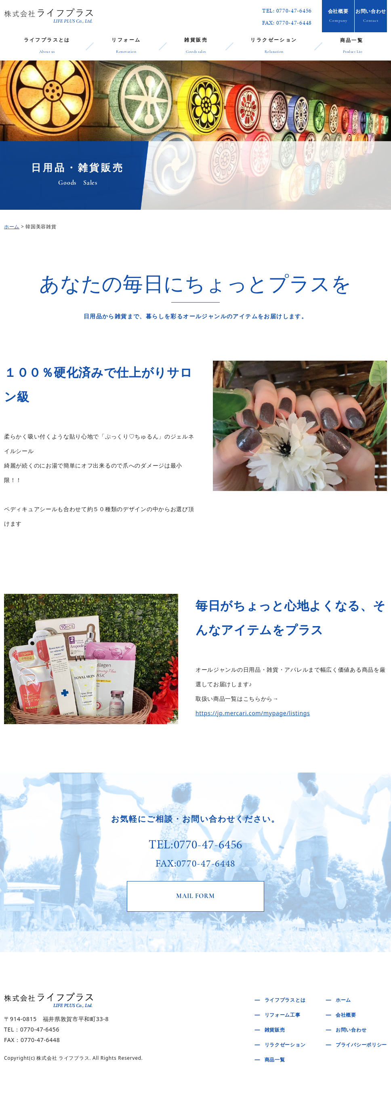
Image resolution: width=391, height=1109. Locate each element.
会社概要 (338, 17)
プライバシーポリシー (361, 1046)
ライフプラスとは (47, 46)
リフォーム (126, 46)
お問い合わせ (371, 17)
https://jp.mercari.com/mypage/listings (253, 713)
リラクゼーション (273, 46)
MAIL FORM (195, 897)
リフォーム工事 (283, 1016)
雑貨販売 (196, 46)
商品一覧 (352, 46)
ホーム (11, 226)
